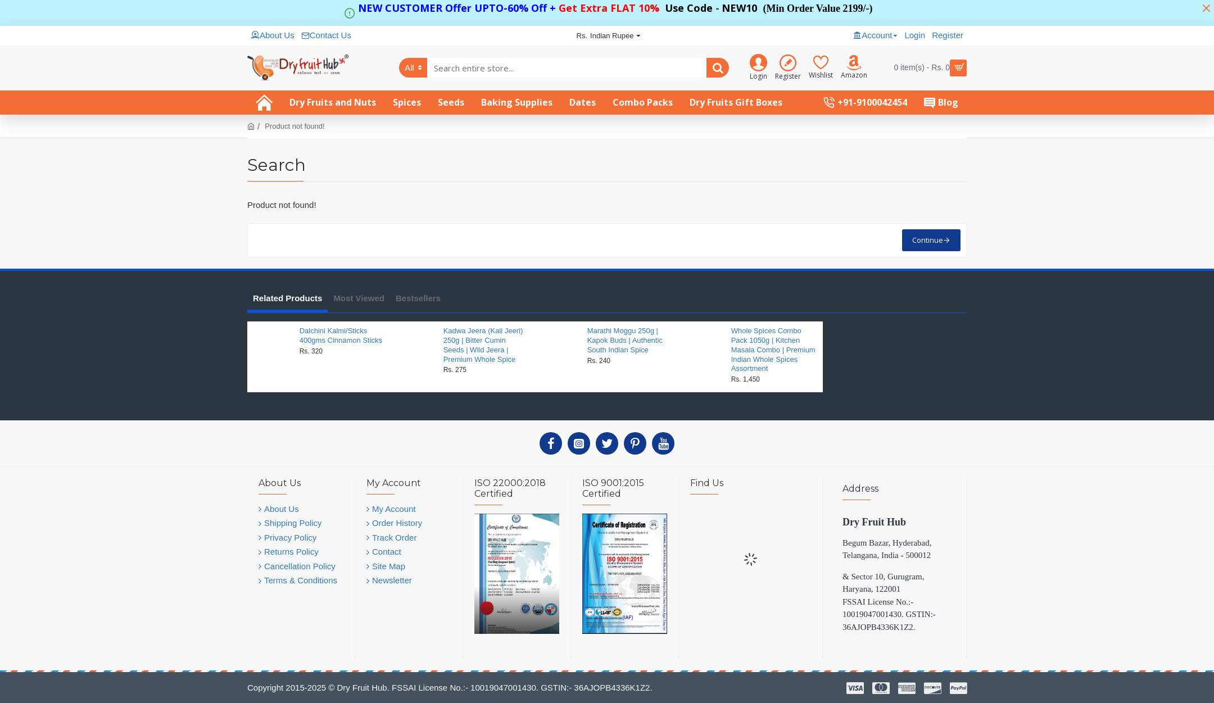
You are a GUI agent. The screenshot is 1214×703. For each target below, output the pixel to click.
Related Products (287, 298)
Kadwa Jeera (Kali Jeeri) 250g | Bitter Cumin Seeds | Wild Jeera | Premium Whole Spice (483, 345)
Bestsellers (418, 298)
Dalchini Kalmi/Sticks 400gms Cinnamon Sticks (341, 335)
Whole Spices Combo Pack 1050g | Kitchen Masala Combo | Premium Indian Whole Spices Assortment (773, 349)
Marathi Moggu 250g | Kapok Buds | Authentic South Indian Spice (625, 340)
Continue (927, 240)
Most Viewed (358, 298)
